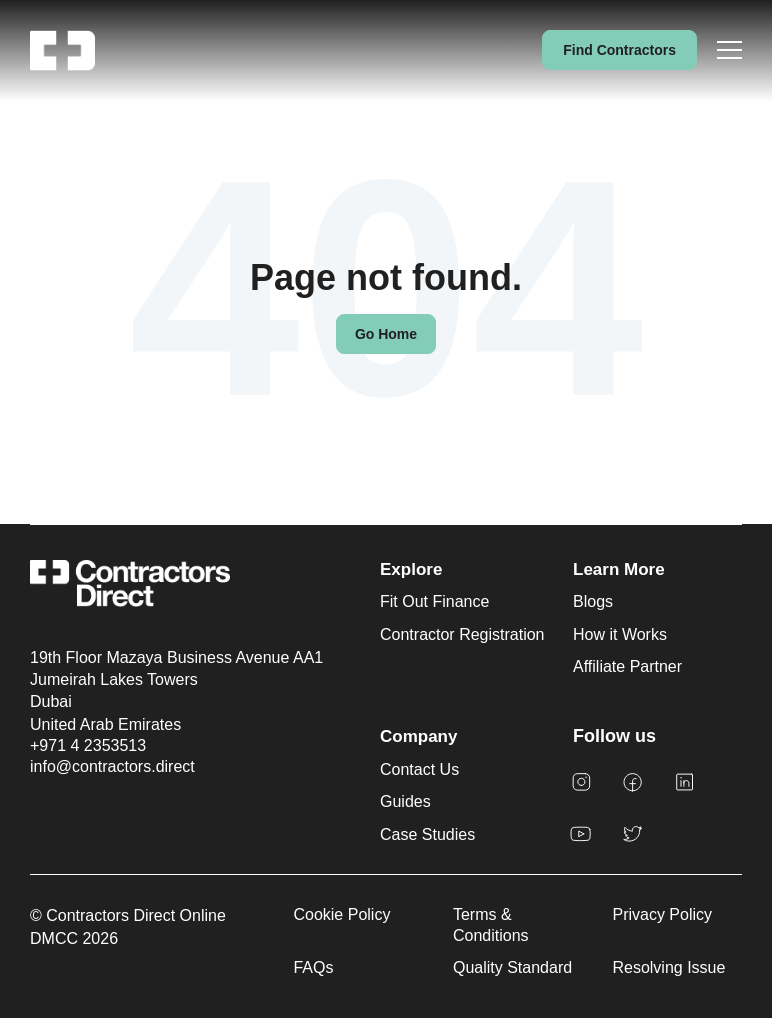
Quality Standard (512, 967)
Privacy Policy (662, 914)
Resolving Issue (668, 967)
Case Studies (427, 834)
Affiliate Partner (627, 666)
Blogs (593, 601)
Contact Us (419, 769)
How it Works (620, 634)
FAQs (313, 967)
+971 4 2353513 (88, 745)
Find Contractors (619, 50)
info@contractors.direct (112, 766)
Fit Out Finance (434, 601)
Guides (405, 801)
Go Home (386, 334)
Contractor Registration (462, 634)
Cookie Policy (341, 914)
